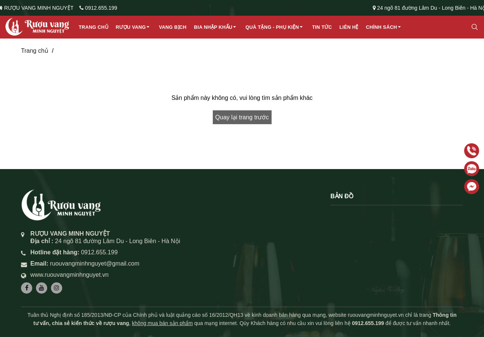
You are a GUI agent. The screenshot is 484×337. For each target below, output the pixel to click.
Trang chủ (93, 27)
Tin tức (322, 27)
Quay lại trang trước (242, 117)
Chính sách (381, 27)
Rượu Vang (131, 27)
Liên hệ (349, 27)
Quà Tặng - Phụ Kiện (272, 27)
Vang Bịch (173, 27)
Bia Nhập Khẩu (213, 27)
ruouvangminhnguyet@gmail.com (94, 263)
